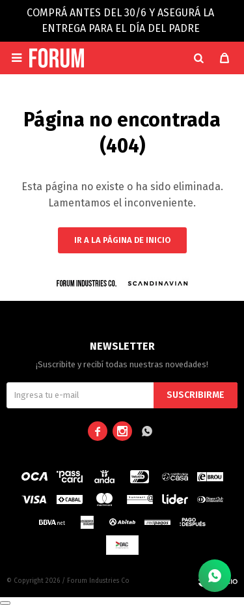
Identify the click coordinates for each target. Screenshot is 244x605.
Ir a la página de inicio (122, 240)
